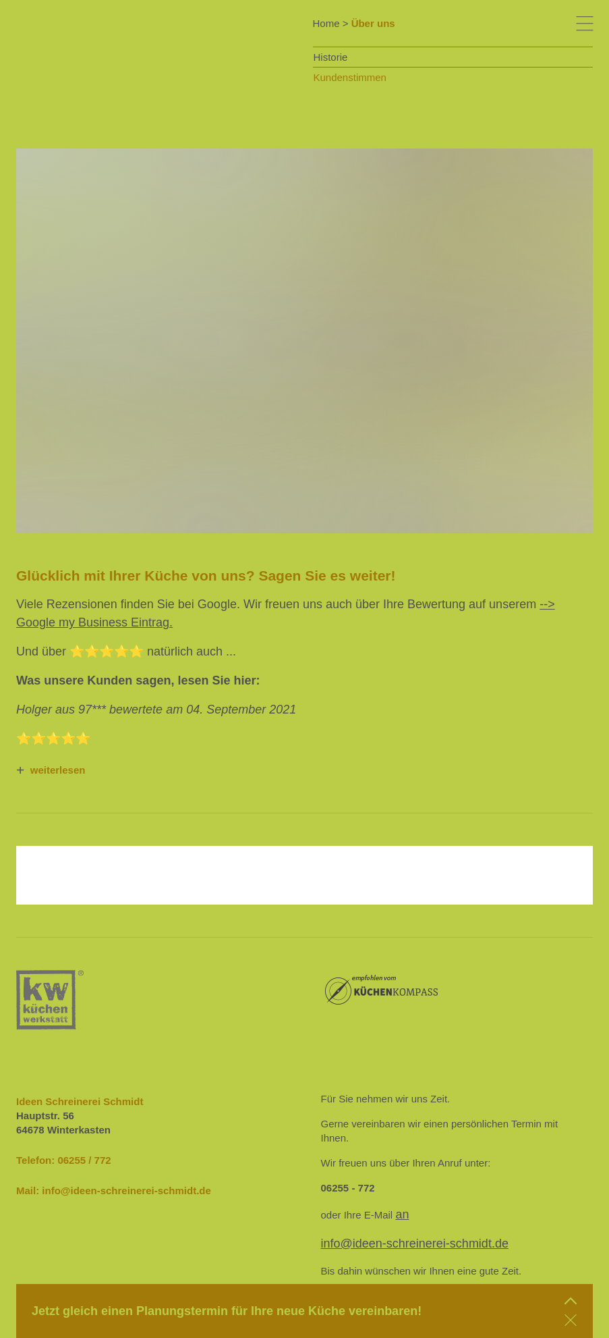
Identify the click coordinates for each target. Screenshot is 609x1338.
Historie (331, 57)
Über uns (373, 23)
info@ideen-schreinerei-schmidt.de (126, 1190)
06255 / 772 (84, 1160)
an (402, 1214)
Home (326, 23)
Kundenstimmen (350, 77)
